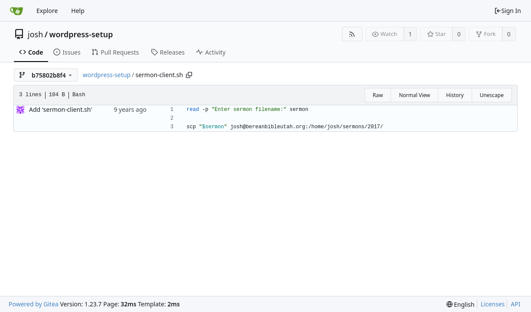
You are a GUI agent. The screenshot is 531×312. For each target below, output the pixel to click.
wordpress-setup (81, 34)
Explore (47, 10)
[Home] (16, 11)
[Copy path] (189, 75)
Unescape (492, 95)
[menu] (460, 304)
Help (78, 10)
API (515, 304)
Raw (378, 95)
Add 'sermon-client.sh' (60, 109)
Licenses (493, 304)
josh (35, 34)
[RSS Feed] (352, 34)
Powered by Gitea (34, 304)
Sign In (507, 10)
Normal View (414, 95)
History (454, 95)
